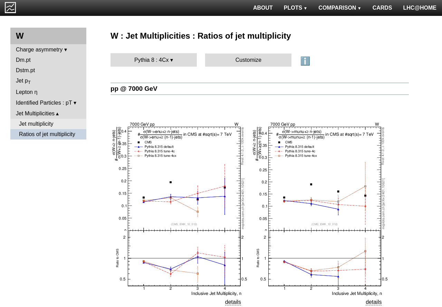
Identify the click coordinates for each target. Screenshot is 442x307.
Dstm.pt (25, 70)
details (233, 302)
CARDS (382, 8)
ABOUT (263, 8)
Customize (249, 60)
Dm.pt (23, 60)
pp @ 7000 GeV (133, 88)
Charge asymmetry (39, 49)
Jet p (23, 81)
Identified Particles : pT (44, 103)
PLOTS (296, 8)
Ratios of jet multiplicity (47, 134)
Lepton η (26, 92)
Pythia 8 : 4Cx (151, 60)
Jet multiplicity (36, 124)
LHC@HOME (419, 8)
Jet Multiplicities (35, 113)
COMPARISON (339, 8)
